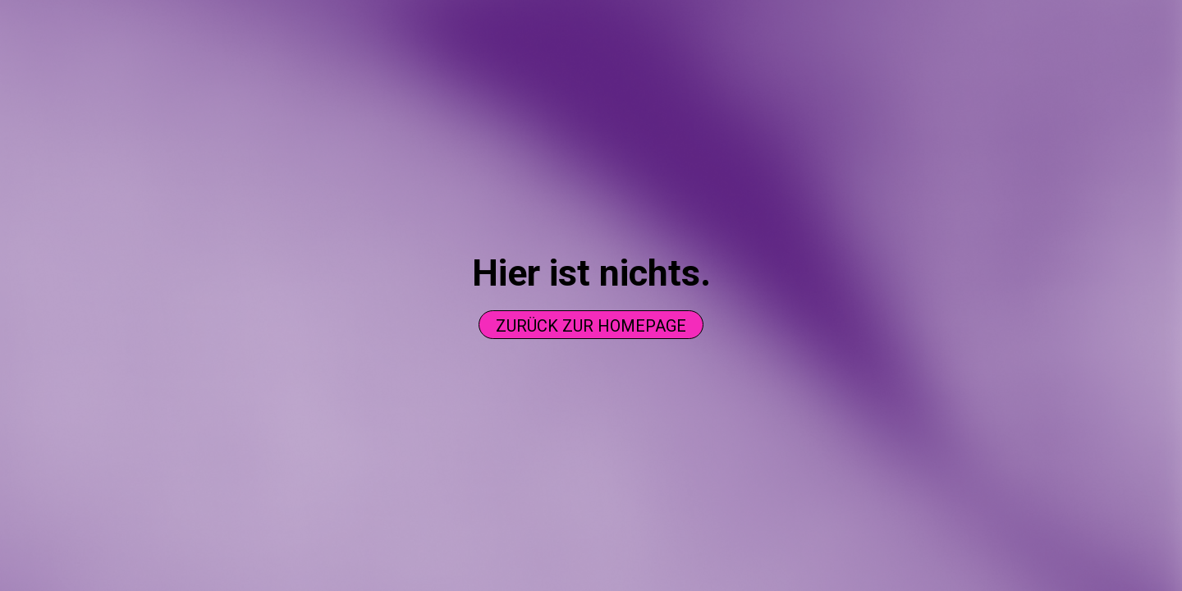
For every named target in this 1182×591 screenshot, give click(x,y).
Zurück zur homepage (591, 326)
